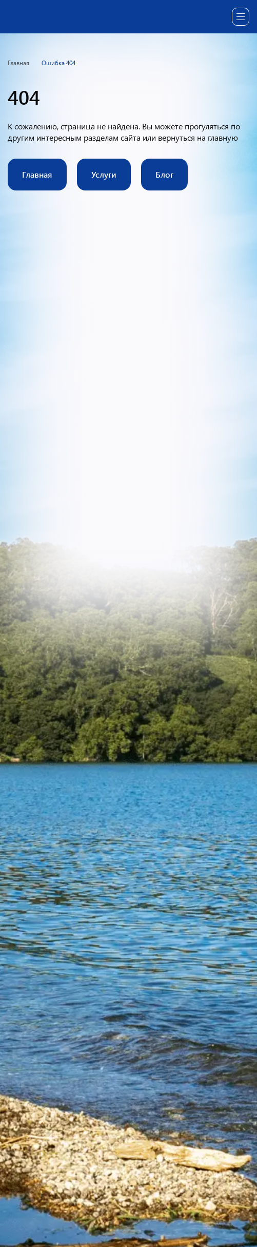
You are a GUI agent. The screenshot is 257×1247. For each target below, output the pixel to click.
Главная (37, 174)
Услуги (103, 174)
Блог (164, 174)
